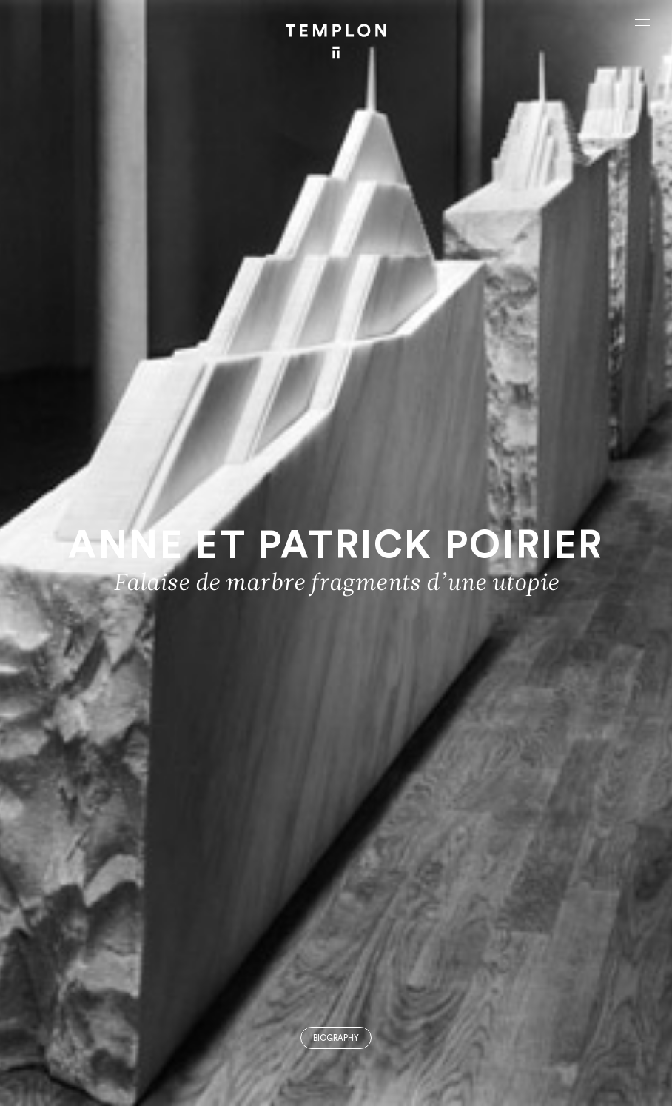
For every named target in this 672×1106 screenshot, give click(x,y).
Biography (336, 1038)
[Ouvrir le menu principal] (642, 22)
